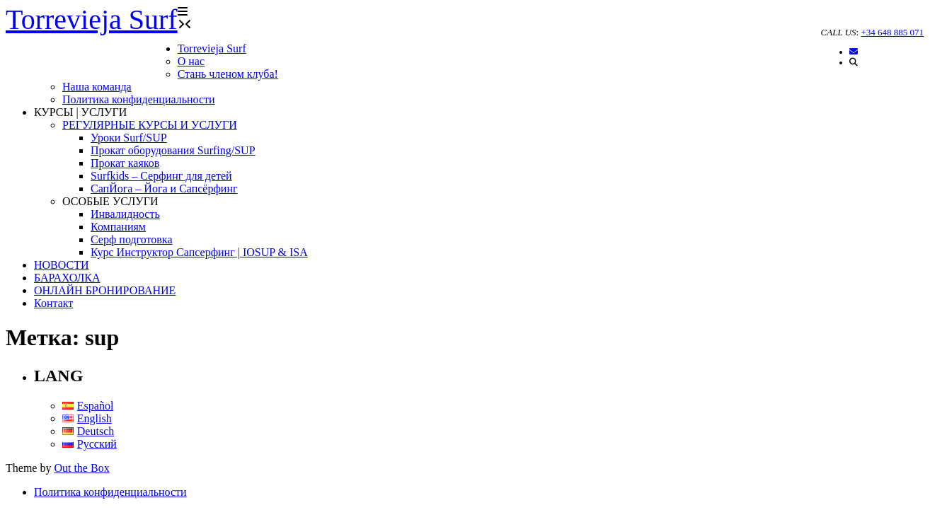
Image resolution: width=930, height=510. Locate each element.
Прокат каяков (125, 163)
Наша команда (97, 87)
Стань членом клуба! (228, 74)
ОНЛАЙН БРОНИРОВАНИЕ (105, 290)
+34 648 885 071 (892, 32)
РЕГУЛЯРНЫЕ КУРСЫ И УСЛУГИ (149, 125)
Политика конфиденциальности (138, 99)
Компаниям (118, 227)
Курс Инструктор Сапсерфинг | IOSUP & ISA (199, 252)
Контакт (53, 303)
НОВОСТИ (61, 265)
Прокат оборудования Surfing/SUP (173, 150)
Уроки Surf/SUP (129, 138)
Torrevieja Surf (212, 48)
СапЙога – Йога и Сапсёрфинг (164, 188)
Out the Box (81, 468)
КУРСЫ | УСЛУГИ (80, 112)
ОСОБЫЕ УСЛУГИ (110, 201)
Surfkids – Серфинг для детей (161, 176)
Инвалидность (125, 214)
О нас (191, 61)
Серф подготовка (132, 239)
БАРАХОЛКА (67, 278)
